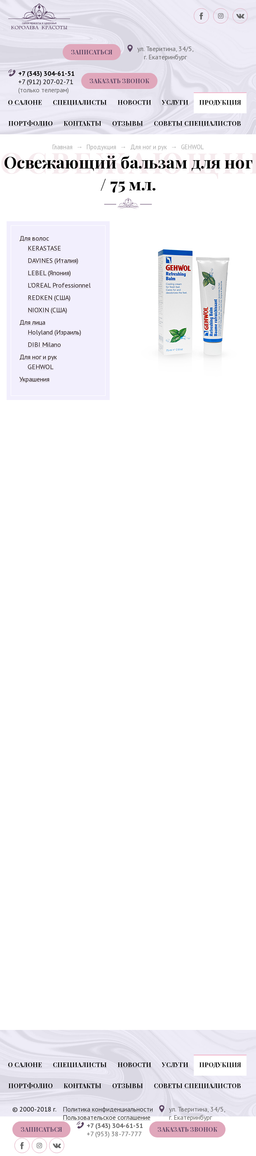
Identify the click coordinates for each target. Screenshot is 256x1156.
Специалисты (80, 102)
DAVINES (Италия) (53, 260)
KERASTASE (44, 248)
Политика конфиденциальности (108, 1109)
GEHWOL (192, 147)
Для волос (34, 238)
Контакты (82, 123)
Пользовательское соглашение (106, 1117)
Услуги (175, 102)
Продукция (220, 102)
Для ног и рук (148, 147)
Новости (134, 102)
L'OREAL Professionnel (59, 285)
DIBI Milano (44, 344)
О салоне (25, 102)
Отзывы (127, 123)
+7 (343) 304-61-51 (46, 73)
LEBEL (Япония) (49, 273)
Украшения (34, 379)
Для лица (32, 322)
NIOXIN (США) (47, 310)
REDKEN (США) (49, 297)
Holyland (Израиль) (54, 332)
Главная (62, 147)
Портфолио (30, 123)
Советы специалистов (197, 123)
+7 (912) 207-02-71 (45, 81)
